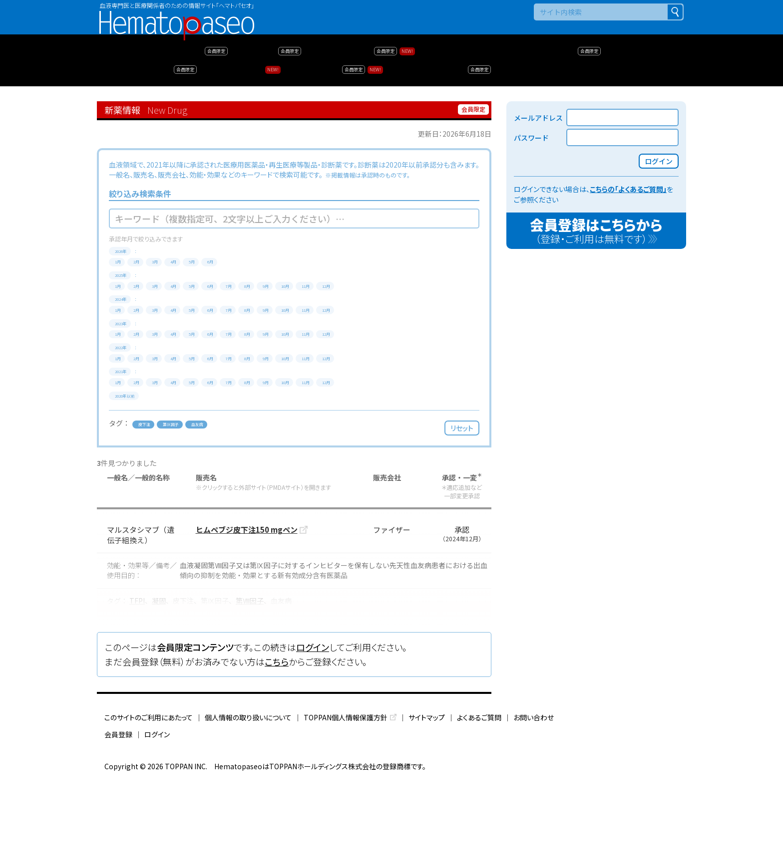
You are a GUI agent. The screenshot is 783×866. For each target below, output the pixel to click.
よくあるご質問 (479, 803)
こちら (277, 748)
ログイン (312, 733)
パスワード (531, 137)
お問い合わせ (533, 803)
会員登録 (118, 820)
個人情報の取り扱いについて (248, 803)
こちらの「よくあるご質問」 (628, 189)
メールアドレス (538, 117)
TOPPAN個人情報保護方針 (346, 803)
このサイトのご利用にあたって (148, 803)
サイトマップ (426, 803)
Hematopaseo (177, 15)
